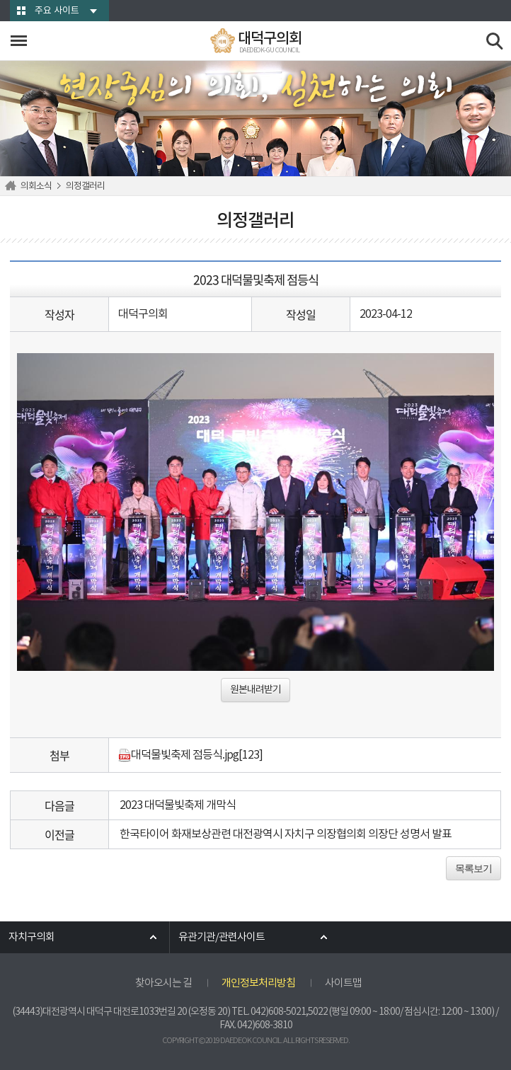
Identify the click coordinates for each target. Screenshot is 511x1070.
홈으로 (13, 186)
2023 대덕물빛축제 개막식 (178, 805)
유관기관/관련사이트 (221, 937)
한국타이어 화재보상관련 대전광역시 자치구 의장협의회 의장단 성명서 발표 (286, 834)
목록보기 (473, 868)
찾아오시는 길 (163, 983)
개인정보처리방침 (258, 983)
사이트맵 (343, 983)
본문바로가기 (0, 0)
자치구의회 (31, 937)
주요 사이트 (57, 11)
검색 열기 (495, 41)
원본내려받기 (255, 690)
